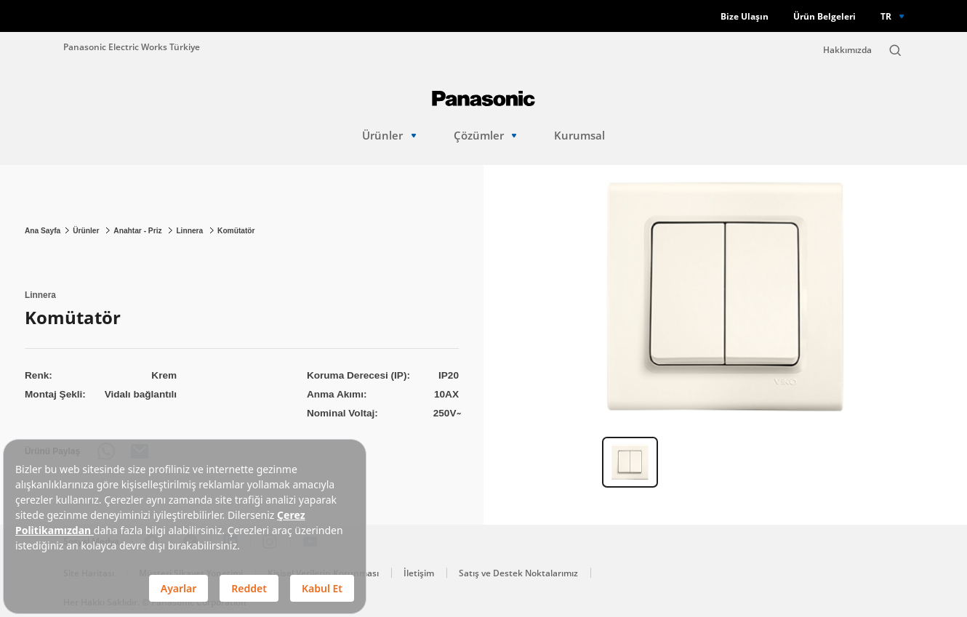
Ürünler (389, 135)
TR (885, 16)
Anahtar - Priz (138, 231)
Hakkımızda (847, 49)
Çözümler (485, 135)
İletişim (419, 573)
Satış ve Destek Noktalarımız (518, 573)
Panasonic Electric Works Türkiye (131, 46)
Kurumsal (579, 135)
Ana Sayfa (42, 231)
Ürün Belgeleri (824, 16)
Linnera (190, 231)
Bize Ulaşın (745, 16)
